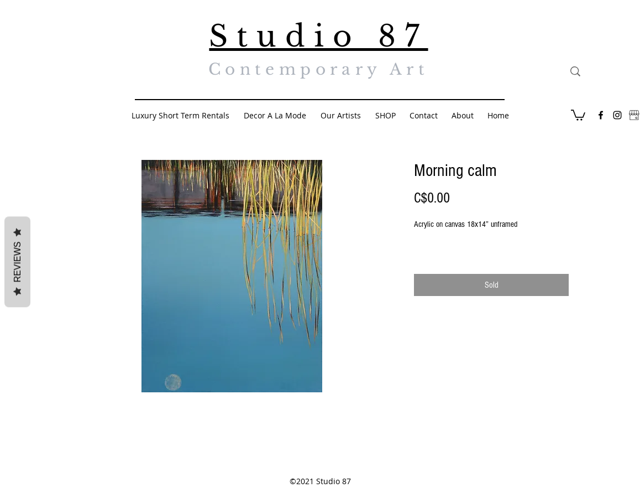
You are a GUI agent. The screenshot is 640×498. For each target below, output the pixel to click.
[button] (578, 114)
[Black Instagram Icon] (617, 115)
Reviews (17, 262)
